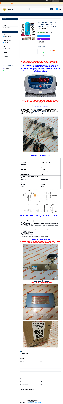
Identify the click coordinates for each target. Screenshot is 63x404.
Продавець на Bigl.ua (31, 401)
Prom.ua (36, 400)
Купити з (43, 39)
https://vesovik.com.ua (40, 281)
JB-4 (32, 113)
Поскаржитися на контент (30, 402)
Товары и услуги (12, 14)
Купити (43, 36)
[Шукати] (51, 9)
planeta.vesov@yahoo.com (8, 65)
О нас (20, 14)
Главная (5, 14)
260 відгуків (49, 0)
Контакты (25, 14)
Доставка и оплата (34, 14)
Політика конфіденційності (39, 402)
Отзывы (4, 25)
